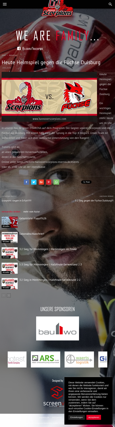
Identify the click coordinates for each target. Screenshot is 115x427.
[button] (110, 4)
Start (4, 55)
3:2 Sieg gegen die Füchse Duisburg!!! (94, 200)
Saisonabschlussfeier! (31, 233)
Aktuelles (6, 226)
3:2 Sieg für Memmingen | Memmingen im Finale (48, 249)
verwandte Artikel (11, 211)
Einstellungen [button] (76, 417)
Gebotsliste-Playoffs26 (32, 218)
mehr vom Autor (31, 211)
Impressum (44, 417)
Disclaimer (57, 417)
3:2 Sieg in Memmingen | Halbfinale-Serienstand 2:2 (49, 280)
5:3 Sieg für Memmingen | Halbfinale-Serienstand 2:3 (50, 264)
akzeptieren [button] (93, 417)
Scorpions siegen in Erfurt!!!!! (16, 200)
